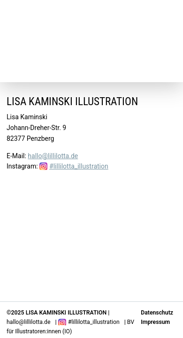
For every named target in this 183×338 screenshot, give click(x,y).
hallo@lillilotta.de (53, 156)
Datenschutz (157, 312)
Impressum (155, 322)
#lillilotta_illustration (78, 166)
